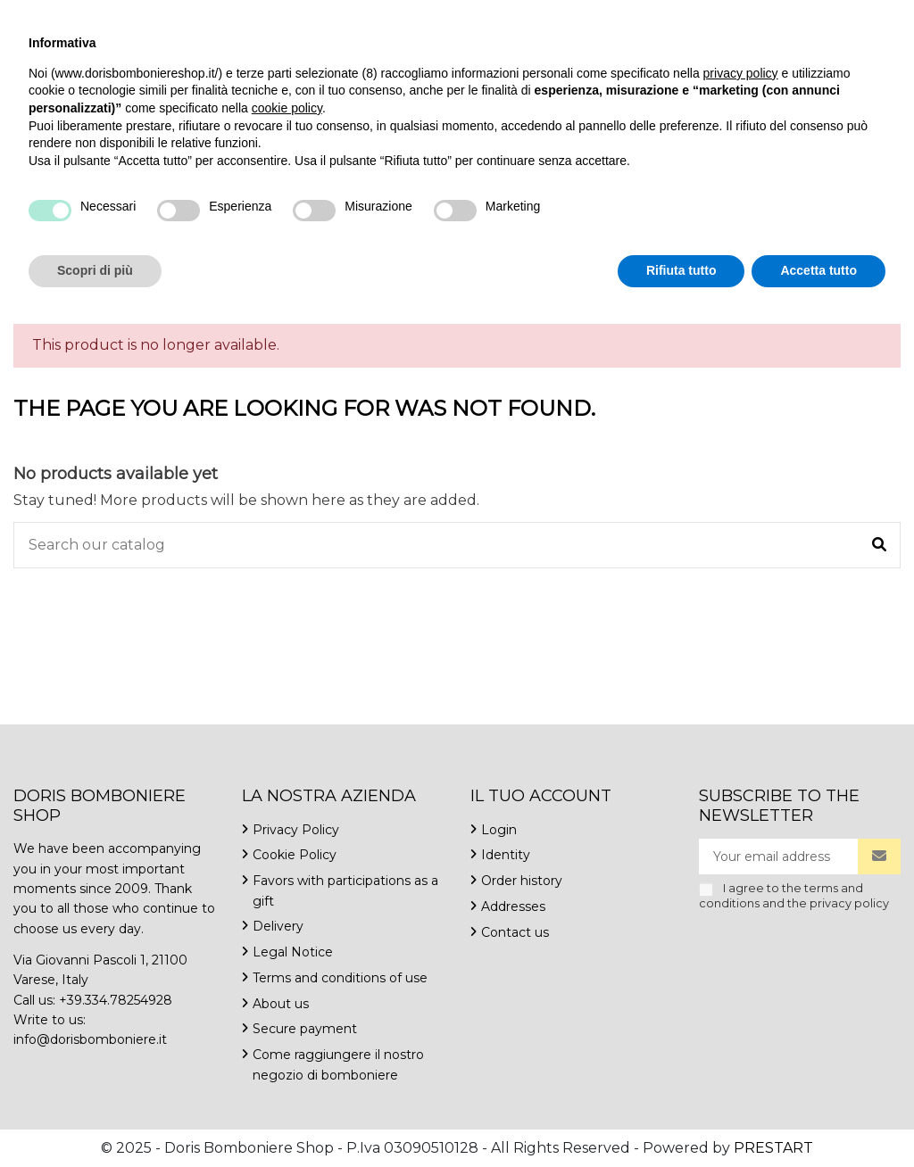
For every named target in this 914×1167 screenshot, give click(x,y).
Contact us (362, 17)
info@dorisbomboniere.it (224, 17)
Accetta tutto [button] (818, 1118)
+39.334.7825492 (69, 17)
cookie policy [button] (287, 955)
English (752, 17)
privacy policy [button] (740, 921)
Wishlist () (848, 17)
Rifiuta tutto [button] (681, 1118)
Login (499, 830)
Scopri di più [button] (95, 1118)
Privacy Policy (296, 830)
